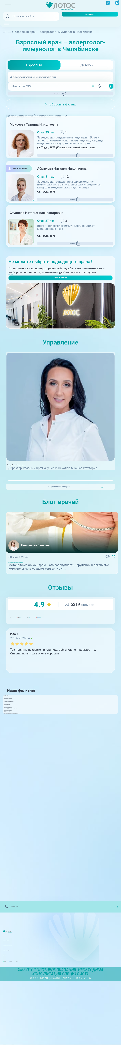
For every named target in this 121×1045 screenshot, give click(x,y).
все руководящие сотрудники (58, 525)
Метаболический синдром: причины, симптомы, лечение (50, 605)
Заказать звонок (60, 307)
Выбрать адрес (61, 97)
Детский (87, 65)
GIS (58, 666)
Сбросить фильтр (60, 110)
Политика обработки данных (23, 1007)
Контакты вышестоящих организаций (29, 1002)
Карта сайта (11, 1012)
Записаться (90, 16)
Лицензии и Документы (19, 997)
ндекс (33, 666)
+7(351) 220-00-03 (21, 296)
